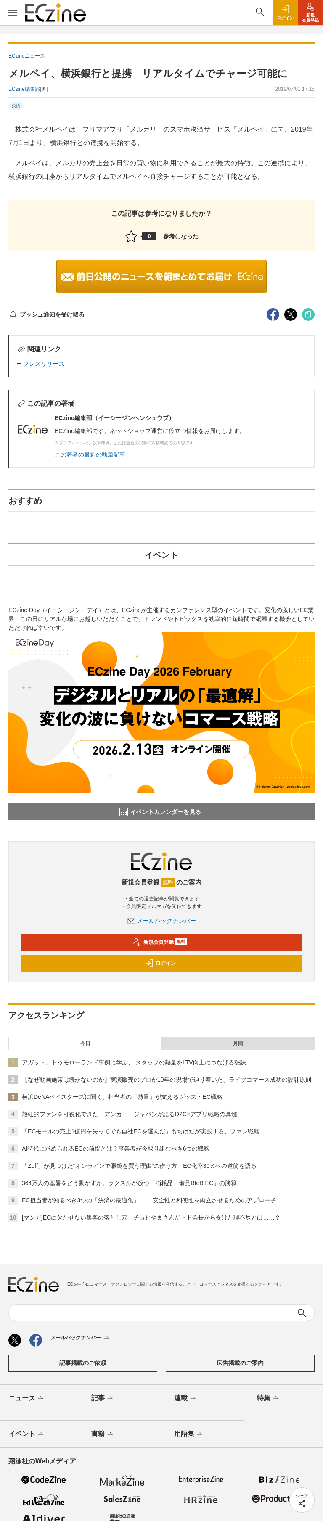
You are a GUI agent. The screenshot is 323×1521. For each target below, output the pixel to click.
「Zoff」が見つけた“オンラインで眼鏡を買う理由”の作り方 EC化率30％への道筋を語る (139, 1165)
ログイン (160, 963)
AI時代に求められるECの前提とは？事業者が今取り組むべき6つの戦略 (115, 1148)
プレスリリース (43, 363)
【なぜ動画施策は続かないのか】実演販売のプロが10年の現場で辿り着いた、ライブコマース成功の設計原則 (166, 1079)
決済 (16, 105)
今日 (85, 1043)
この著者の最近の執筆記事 (90, 454)
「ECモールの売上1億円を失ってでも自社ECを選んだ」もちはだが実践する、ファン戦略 (140, 1131)
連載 (185, 1398)
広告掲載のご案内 (240, 1363)
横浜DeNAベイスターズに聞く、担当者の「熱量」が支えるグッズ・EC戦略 (122, 1096)
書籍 (102, 1434)
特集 (268, 1398)
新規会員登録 (159, 942)
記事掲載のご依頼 (82, 1363)
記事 (102, 1398)
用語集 (189, 1434)
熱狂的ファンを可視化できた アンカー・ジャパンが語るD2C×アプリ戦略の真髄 (129, 1114)
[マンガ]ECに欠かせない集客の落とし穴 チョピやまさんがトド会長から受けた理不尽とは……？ (151, 1217)
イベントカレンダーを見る (160, 812)
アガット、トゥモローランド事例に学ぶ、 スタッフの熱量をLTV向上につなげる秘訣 (134, 1062)
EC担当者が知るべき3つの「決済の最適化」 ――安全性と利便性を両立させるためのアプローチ (149, 1200)
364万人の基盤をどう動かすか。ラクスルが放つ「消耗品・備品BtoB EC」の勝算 (129, 1183)
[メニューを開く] (12, 12)
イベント (26, 1434)
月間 (238, 1043)
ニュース (26, 1398)
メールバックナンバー (161, 920)
